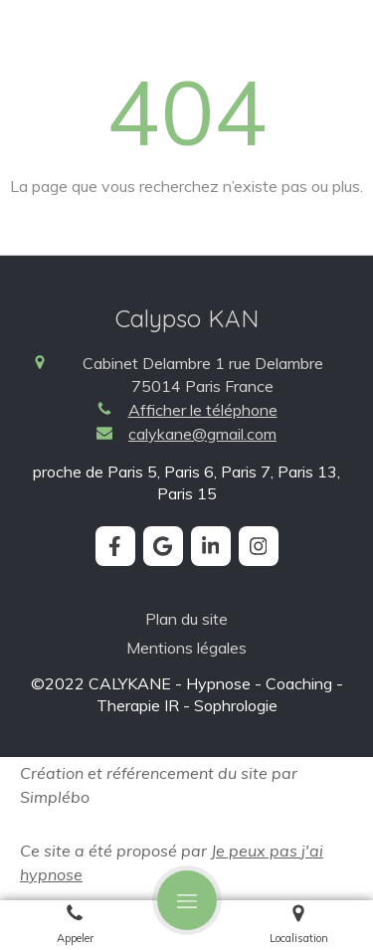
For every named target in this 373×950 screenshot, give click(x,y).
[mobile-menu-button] (187, 900)
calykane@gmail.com (202, 434)
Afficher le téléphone (203, 410)
